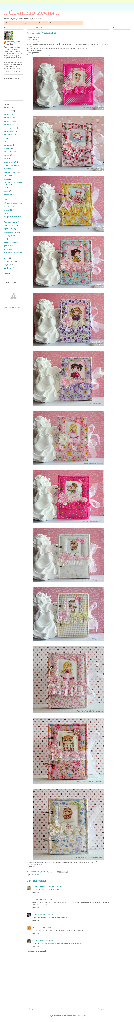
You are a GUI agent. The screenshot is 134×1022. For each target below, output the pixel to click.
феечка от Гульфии (11, 242)
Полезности (42, 23)
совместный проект (11, 232)
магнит (6, 179)
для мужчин (8, 152)
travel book (7, 268)
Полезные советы (10, 222)
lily (33, 927)
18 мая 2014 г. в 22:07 (45, 914)
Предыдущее (102, 1009)
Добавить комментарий (37, 951)
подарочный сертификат (12, 217)
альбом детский (9, 124)
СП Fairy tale (8, 236)
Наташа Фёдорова (39, 872)
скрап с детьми (9, 229)
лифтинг (7, 175)
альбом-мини (8, 131)
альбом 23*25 (9, 118)
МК (5, 188)
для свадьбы (8, 155)
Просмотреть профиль (12, 71)
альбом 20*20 (9, 114)
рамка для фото (9, 225)
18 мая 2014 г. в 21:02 (50, 899)
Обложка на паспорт (11, 203)
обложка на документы (12, 198)
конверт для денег (10, 165)
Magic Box (7, 265)
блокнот (36, 875)
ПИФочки (7, 213)
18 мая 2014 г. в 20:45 (54, 886)
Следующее (33, 1009)
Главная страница (11, 23)
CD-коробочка (9, 261)
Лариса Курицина (39, 886)
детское (7, 148)
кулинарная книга (10, 172)
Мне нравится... (55, 23)
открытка (7, 206)
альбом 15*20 (9, 111)
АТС (5, 138)
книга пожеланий (10, 162)
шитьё (6, 258)
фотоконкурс (8, 246)
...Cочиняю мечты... (31, 12)
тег (5, 239)
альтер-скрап (8, 135)
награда (7, 191)
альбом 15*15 (9, 107)
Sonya (34, 940)
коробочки (7, 169)
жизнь (6, 158)
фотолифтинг (9, 249)
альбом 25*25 (9, 121)
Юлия (34, 914)
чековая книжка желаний (13, 253)
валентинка (8, 145)
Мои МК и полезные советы (72, 23)
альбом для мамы (10, 128)
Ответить (35, 893)
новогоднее (8, 194)
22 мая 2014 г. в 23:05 (45, 940)
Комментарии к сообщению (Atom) (74, 1016)
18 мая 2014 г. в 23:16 (43, 927)
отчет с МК (8, 210)
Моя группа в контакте (28, 23)
